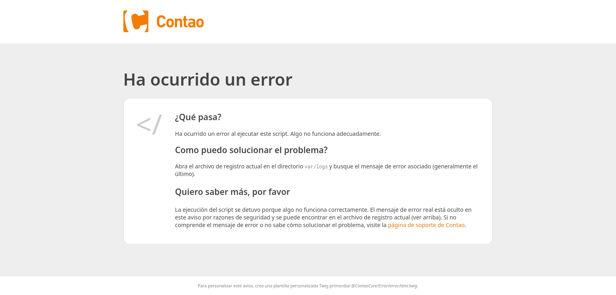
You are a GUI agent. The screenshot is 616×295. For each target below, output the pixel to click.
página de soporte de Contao (426, 225)
